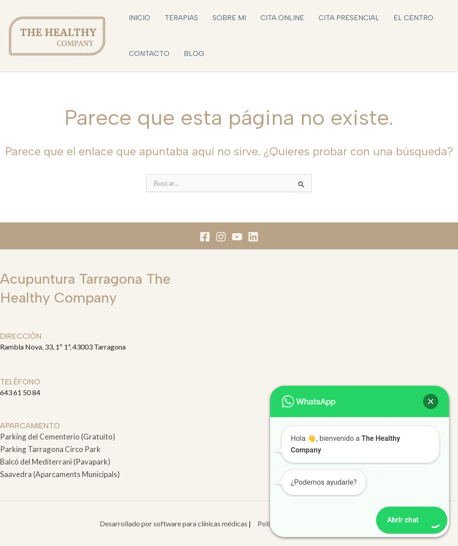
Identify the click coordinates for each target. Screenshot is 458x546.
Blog (194, 53)
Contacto (149, 53)
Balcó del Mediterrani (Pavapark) (55, 461)
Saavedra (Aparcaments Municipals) (60, 474)
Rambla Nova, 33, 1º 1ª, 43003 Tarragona (63, 346)
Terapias (181, 17)
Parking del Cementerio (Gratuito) (57, 436)
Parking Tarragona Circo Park (50, 449)
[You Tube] (237, 236)
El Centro (413, 17)
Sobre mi (229, 17)
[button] (430, 401)
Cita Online (282, 17)
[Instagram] (221, 236)
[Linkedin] (253, 236)
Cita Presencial (348, 17)
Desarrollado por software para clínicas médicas (173, 523)
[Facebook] (204, 236)
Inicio (139, 17)
